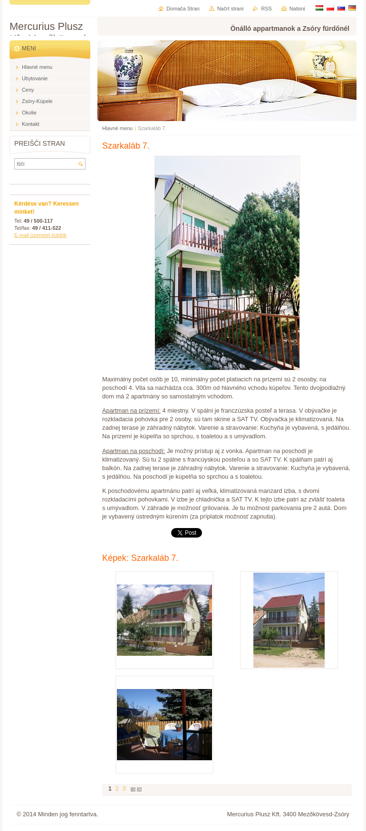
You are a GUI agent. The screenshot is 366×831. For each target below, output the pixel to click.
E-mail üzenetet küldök (40, 235)
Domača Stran (183, 8)
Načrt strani (230, 8)
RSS (266, 8)
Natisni (297, 8)
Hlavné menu (117, 128)
